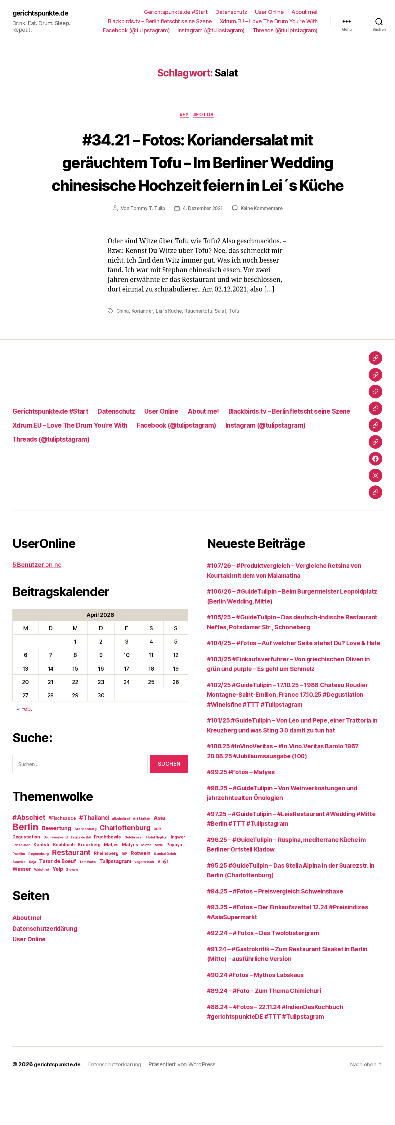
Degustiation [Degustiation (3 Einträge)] (26, 860)
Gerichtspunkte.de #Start (176, 12)
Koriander (143, 334)
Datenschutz (231, 12)
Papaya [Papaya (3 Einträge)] (174, 868)
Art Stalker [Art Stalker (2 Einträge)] (141, 842)
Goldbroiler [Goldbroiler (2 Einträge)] (133, 861)
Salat (222, 334)
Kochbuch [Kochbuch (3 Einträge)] (64, 868)
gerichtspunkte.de (43, 13)
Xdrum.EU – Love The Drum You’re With (269, 21)
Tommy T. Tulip (145, 232)
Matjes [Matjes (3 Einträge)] (111, 868)
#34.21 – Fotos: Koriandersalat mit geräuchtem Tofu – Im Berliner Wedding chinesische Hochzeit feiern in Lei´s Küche (197, 173)
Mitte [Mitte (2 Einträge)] (159, 869)
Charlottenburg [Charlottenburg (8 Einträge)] (125, 851)
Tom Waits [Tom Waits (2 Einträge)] (87, 886)
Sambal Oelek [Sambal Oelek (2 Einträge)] (165, 877)
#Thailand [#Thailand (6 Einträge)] (94, 841)
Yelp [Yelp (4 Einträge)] (57, 892)
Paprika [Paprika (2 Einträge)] (18, 877)
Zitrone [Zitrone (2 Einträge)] (72, 893)
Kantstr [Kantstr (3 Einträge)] (42, 868)
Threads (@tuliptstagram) (285, 30)
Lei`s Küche (169, 334)
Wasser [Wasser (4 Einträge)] (21, 892)
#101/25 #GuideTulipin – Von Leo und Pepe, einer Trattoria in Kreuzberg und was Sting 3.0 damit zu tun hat (289, 763)
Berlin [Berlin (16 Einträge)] (25, 850)
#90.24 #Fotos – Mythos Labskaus (260, 1018)
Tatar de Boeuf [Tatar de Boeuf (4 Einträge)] (57, 885)
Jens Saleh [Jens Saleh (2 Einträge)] (21, 869)
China (122, 334)
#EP (184, 115)
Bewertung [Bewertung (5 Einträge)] (56, 851)
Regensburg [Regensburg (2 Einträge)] (38, 877)
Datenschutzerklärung (47, 952)
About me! (304, 12)
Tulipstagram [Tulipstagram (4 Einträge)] (115, 885)
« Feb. (24, 732)
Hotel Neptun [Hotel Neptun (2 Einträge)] (156, 861)
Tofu (235, 334)
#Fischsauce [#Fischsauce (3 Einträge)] (62, 841)
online (39, 588)
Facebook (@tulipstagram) (136, 30)
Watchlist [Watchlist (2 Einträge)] (41, 893)
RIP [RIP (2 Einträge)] (124, 877)
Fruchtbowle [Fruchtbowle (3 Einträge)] (107, 860)
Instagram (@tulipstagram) (211, 30)
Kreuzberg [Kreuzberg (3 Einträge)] (89, 868)
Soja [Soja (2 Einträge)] (32, 886)
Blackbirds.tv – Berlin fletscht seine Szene (160, 21)
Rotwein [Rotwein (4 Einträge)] (140, 877)
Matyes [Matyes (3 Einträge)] (130, 868)
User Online (269, 12)
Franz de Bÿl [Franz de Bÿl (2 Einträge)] (81, 861)
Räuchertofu (199, 334)
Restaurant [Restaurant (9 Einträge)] (71, 875)
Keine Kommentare (263, 232)
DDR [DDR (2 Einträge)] (157, 853)
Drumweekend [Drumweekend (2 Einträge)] (55, 861)
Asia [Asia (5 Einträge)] (159, 841)
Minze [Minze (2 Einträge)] (146, 869)
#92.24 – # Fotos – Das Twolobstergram (268, 976)
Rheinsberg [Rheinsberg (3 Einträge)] (106, 877)
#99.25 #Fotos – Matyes (244, 815)
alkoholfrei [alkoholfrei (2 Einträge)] (120, 842)
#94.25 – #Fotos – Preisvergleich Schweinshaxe (281, 934)
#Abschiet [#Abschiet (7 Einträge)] (28, 841)
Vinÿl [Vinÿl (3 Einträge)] (162, 885)
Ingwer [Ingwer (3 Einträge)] (178, 860)
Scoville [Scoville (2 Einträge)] (18, 886)
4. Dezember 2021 (202, 232)
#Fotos (205, 115)
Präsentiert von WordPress (187, 1107)
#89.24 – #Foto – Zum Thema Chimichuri (270, 1034)
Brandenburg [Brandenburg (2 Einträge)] (85, 853)
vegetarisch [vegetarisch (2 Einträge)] (144, 886)
